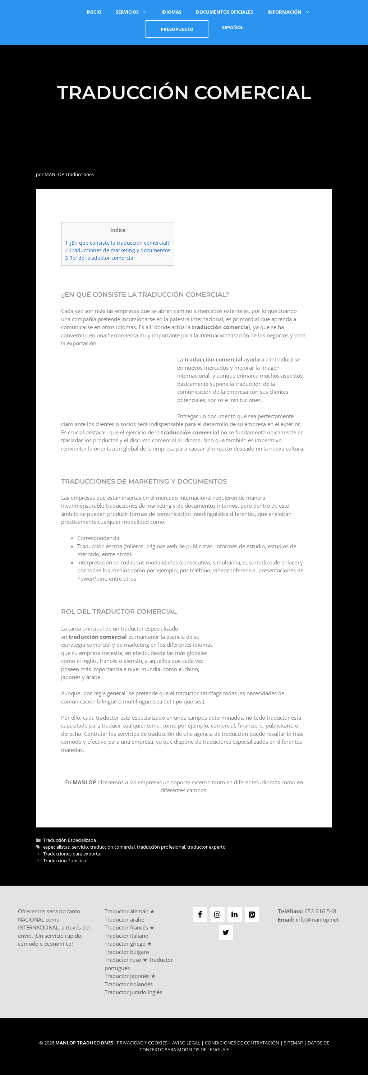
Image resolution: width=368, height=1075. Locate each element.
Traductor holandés (129, 984)
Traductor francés (126, 927)
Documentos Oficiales (224, 12)
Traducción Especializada (69, 840)
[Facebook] (200, 914)
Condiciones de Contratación (242, 1042)
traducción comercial (112, 847)
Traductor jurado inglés (133, 992)
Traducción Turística (64, 860)
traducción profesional (161, 847)
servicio (80, 847)
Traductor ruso (123, 959)
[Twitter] (226, 932)
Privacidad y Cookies (142, 1042)
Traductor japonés (127, 975)
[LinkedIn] (234, 914)
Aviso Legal (186, 1042)
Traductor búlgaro (127, 951)
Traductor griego (125, 943)
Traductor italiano (126, 935)
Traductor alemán (126, 911)
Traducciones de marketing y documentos (117, 250)
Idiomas (171, 12)
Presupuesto (177, 29)
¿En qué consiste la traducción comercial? (117, 242)
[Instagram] (217, 914)
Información (292, 12)
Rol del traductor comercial (100, 257)
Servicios (135, 12)
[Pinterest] (252, 914)
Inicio (94, 12)
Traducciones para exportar (72, 853)
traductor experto (206, 847)
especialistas (56, 847)
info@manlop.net (317, 919)
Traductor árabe (124, 919)
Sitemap (293, 1042)
